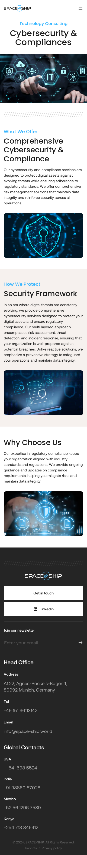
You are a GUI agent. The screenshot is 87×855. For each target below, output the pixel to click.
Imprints (31, 848)
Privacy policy (52, 848)
